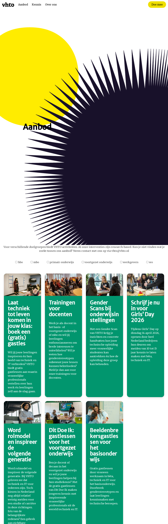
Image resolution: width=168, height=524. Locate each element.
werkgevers (129, 262)
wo (149, 262)
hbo (19, 262)
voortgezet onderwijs (97, 262)
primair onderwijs (60, 262)
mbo (35, 262)
